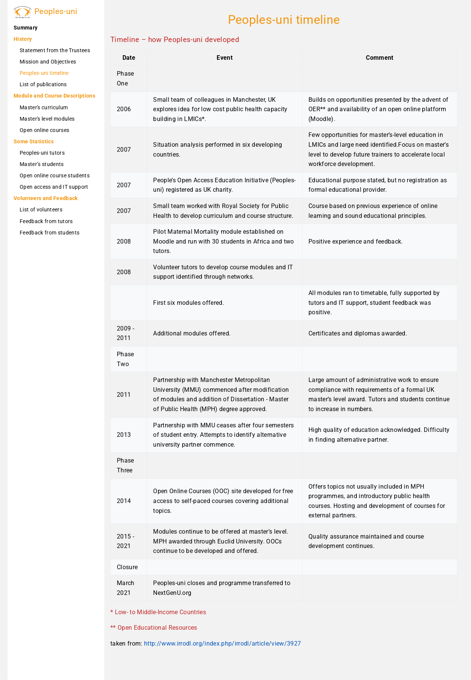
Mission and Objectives (48, 62)
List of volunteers (41, 209)
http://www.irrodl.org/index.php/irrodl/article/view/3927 (222, 643)
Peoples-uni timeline (44, 73)
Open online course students (55, 175)
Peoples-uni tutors (42, 153)
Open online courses (44, 130)
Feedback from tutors (46, 221)
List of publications (43, 84)
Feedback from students (49, 233)
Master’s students (42, 164)
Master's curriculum (44, 107)
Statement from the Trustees (55, 50)
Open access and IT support (54, 187)
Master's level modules (47, 119)
